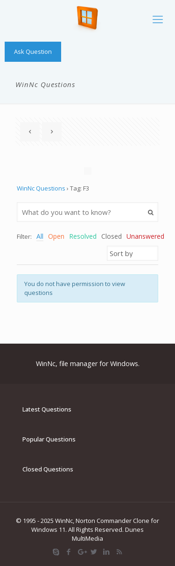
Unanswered (145, 236)
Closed (111, 236)
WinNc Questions (41, 188)
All (39, 236)
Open (56, 236)
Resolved (83, 236)
